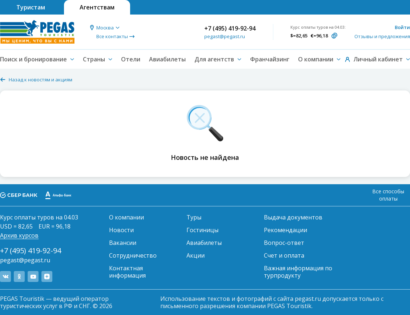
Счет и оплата (284, 255)
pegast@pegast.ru (224, 36)
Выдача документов (293, 217)
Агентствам (97, 7)
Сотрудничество (133, 255)
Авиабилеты (167, 59)
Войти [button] (402, 27)
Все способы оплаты (388, 195)
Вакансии (122, 243)
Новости (121, 230)
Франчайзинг (269, 59)
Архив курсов (19, 235)
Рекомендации (285, 230)
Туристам (30, 7)
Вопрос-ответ (284, 243)
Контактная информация (127, 271)
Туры (193, 217)
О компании (126, 217)
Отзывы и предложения (382, 36)
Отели (130, 59)
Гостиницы (202, 230)
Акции (195, 255)
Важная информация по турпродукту (298, 271)
